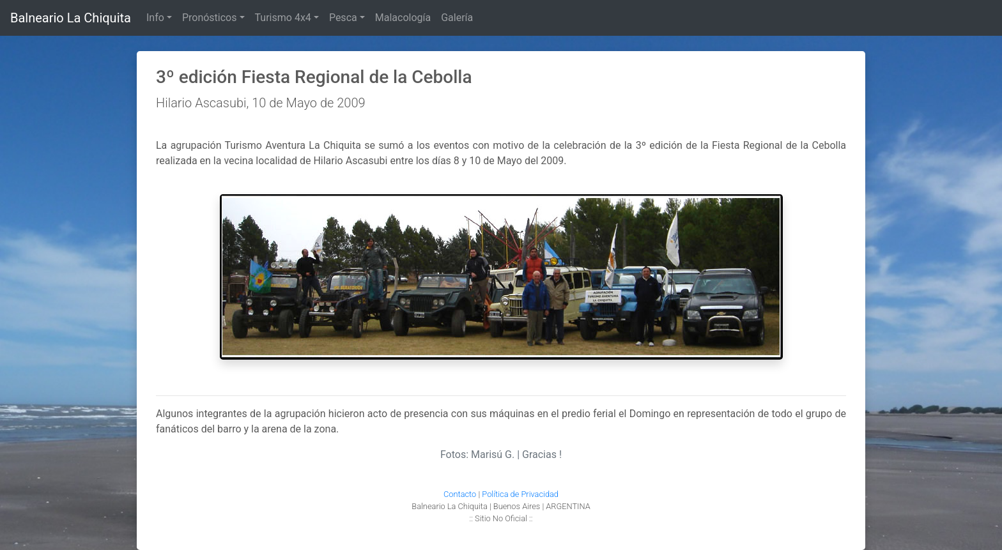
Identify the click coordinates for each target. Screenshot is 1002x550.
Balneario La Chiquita (70, 18)
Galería (457, 17)
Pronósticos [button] (209, 17)
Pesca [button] (343, 17)
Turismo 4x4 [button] (283, 17)
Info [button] (155, 17)
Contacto (459, 494)
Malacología (403, 17)
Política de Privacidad (520, 494)
